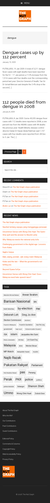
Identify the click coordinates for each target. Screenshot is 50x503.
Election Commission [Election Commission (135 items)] (12, 320)
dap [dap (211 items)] (38, 308)
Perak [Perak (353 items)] (8, 379)
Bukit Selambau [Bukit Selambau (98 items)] (9, 309)
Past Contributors (9, 426)
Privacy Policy (8, 459)
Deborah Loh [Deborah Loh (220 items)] (11, 314)
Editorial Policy (8, 439)
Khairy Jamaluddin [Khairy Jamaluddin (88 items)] (9, 340)
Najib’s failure (8, 252)
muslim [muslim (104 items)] (35, 352)
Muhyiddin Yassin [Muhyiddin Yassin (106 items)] (23, 352)
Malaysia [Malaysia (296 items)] (10, 345)
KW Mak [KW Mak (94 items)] (21, 340)
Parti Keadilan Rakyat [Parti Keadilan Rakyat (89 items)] (10, 373)
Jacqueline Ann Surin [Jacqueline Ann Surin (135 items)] (29, 334)
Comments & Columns (11, 444)
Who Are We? (8, 416)
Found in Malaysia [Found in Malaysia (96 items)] (10, 325)
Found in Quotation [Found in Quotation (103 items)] (26, 325)
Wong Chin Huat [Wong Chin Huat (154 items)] (24, 393)
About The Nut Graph (11, 410)
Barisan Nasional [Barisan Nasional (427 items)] (17, 301)
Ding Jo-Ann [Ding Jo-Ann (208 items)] (29, 314)
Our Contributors (9, 421)
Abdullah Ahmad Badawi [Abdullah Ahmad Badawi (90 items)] (11, 295)
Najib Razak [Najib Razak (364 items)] (12, 358)
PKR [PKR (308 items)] (18, 379)
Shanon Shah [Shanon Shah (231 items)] (36, 386)
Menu (27, 3)
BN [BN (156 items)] (35, 302)
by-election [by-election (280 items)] (25, 308)
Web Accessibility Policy (12, 454)
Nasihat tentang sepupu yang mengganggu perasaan (25, 227)
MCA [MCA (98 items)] (20, 346)
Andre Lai (7, 206)
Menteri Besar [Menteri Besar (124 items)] (31, 346)
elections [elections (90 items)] (27, 320)
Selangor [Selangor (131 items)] (20, 386)
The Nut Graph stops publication (26, 187)
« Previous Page (10, 152)
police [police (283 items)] (29, 379)
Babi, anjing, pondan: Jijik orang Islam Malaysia (22, 257)
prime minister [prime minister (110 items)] (9, 386)
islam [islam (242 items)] (14, 334)
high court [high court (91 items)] (19, 329)
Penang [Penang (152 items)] (32, 372)
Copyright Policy (9, 449)
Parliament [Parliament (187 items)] (36, 365)
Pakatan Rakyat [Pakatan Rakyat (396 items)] (16, 365)
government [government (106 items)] (8, 329)
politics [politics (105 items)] (39, 380)
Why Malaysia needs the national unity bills (21, 239)
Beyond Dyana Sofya (11, 269)
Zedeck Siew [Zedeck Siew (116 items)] (40, 393)
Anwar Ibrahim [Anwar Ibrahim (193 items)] (30, 294)
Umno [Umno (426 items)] (8, 393)
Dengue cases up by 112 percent (23, 54)
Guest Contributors (10, 431)
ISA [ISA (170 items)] (5, 334)
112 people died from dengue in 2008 (24, 104)
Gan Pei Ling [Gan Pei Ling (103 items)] (40, 325)
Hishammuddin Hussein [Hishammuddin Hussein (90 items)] (33, 329)
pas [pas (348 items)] (22, 372)
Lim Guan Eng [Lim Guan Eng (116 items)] (32, 340)
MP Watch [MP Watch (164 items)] (9, 351)
